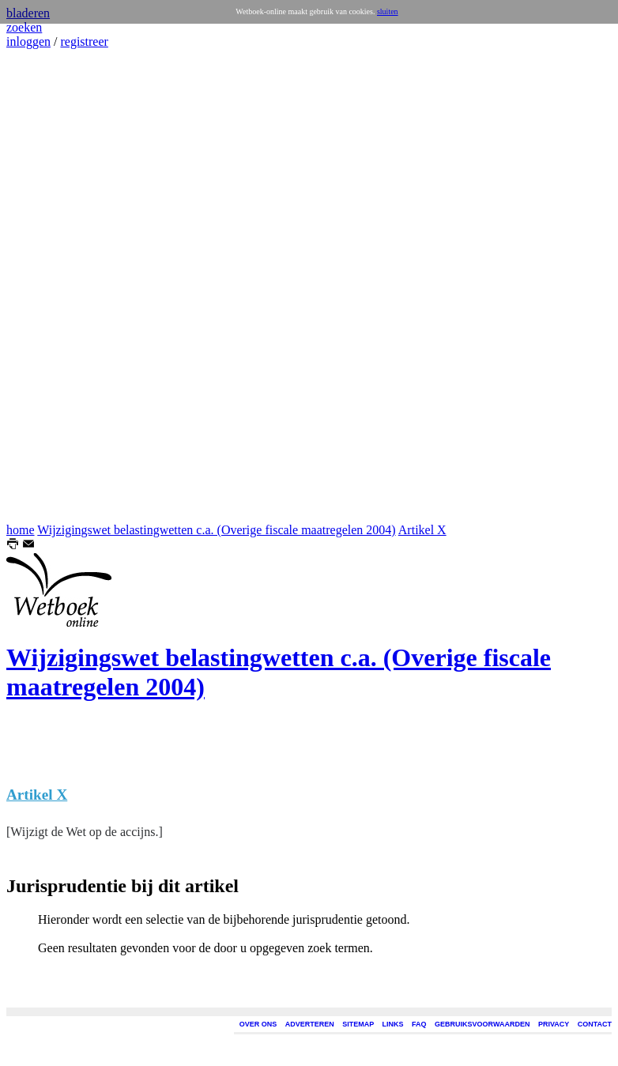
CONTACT (595, 1024)
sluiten (387, 11)
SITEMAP (358, 1024)
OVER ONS (258, 1024)
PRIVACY (553, 1024)
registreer (83, 41)
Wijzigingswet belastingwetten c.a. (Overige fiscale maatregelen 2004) (216, 530)
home (20, 530)
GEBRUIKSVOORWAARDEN (482, 1024)
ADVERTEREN (309, 1024)
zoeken (24, 27)
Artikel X (422, 530)
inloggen (28, 41)
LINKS (393, 1024)
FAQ (419, 1024)
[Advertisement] (53, 286)
